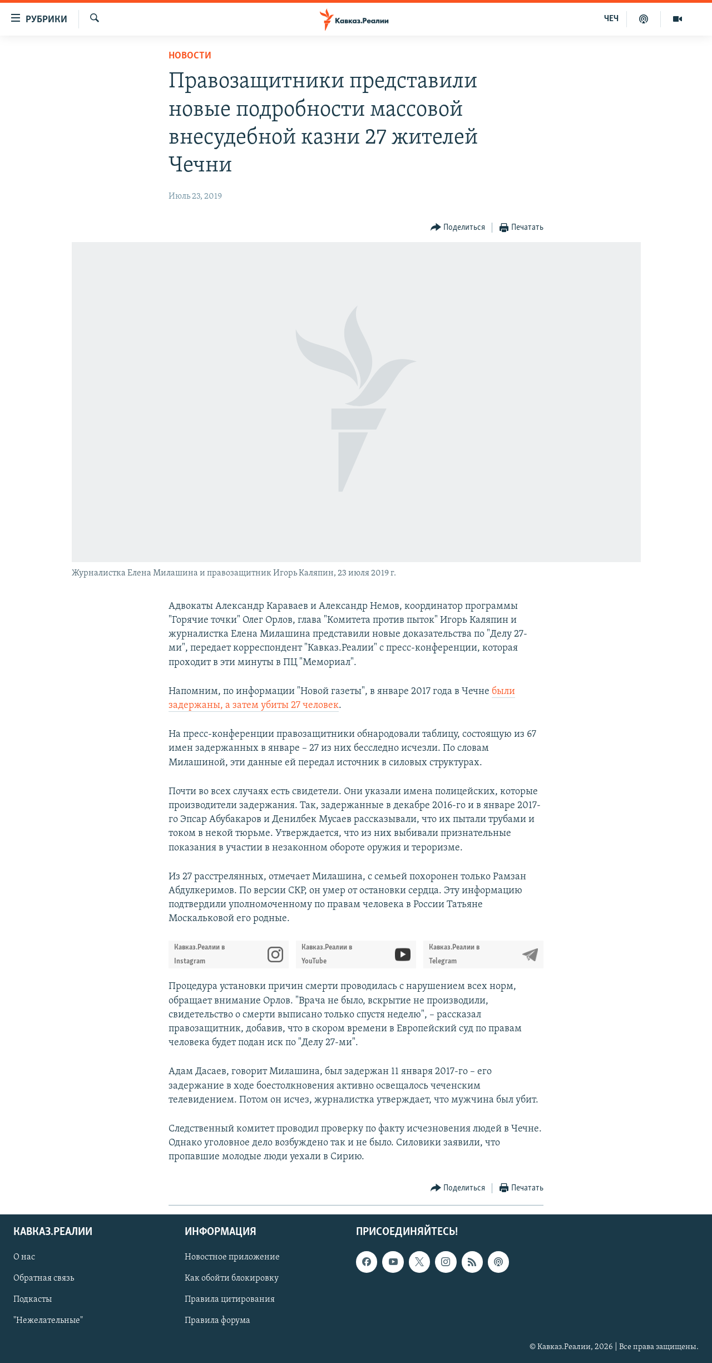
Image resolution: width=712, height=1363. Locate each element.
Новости (190, 56)
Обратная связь (43, 1278)
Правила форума (217, 1320)
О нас (24, 1257)
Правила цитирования (230, 1299)
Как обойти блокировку (232, 1278)
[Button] (458, 227)
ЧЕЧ (611, 18)
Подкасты (32, 1299)
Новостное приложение (232, 1257)
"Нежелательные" (48, 1320)
